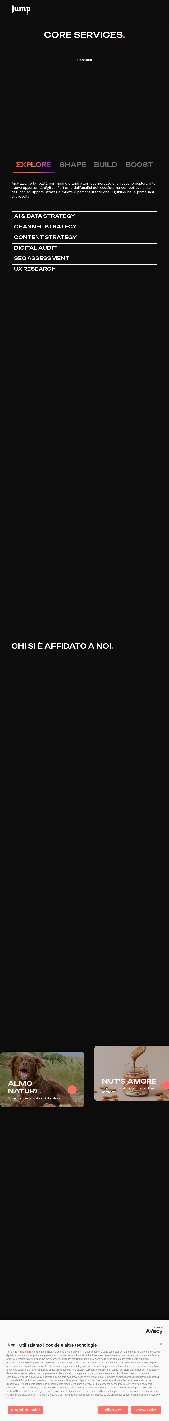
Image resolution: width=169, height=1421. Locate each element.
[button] (161, 1343)
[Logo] (21, 10)
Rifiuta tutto (113, 1409)
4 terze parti (24, 1351)
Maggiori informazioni (25, 1409)
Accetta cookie (146, 1409)
